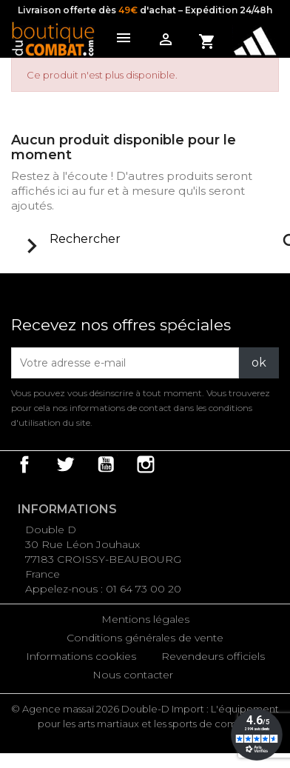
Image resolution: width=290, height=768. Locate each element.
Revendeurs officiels (213, 656)
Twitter (65, 464)
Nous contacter (132, 674)
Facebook (24, 464)
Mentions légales (145, 619)
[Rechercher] (159, 239)
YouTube (106, 464)
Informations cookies (81, 656)
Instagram (146, 464)
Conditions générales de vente (145, 637)
